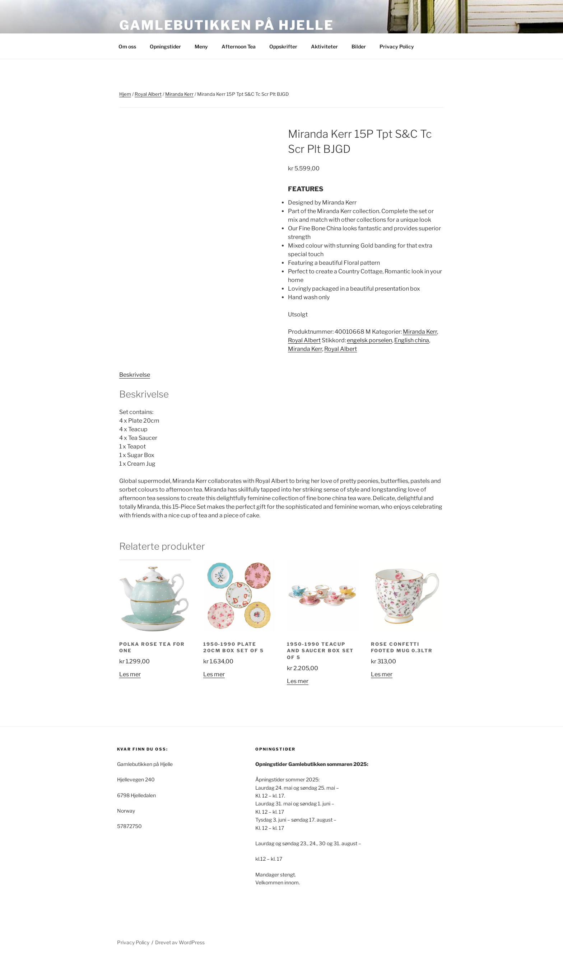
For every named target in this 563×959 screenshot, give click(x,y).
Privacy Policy (397, 46)
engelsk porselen (369, 340)
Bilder (359, 46)
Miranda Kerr (179, 94)
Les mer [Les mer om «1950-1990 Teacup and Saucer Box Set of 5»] (297, 681)
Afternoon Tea (239, 46)
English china (411, 340)
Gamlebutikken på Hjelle (226, 25)
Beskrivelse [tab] (134, 374)
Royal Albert (148, 94)
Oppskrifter (283, 46)
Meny (201, 46)
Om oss (127, 46)
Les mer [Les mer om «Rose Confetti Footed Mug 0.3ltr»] (381, 674)
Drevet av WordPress (180, 942)
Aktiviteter (324, 46)
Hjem (125, 94)
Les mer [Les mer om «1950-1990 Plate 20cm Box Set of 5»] (214, 674)
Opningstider (165, 46)
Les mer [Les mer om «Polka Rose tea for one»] (130, 674)
